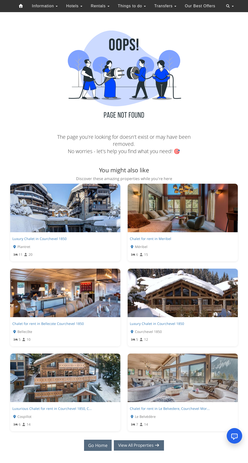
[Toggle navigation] (230, 6)
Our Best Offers (200, 6)
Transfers (165, 6)
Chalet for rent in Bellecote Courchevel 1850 (48, 323)
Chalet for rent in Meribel (150, 238)
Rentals (100, 6)
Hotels (74, 6)
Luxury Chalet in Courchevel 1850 (39, 238)
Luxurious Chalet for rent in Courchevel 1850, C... (52, 408)
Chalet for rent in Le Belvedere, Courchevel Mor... (170, 408)
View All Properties (139, 445)
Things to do (132, 6)
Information (45, 6)
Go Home (96, 445)
